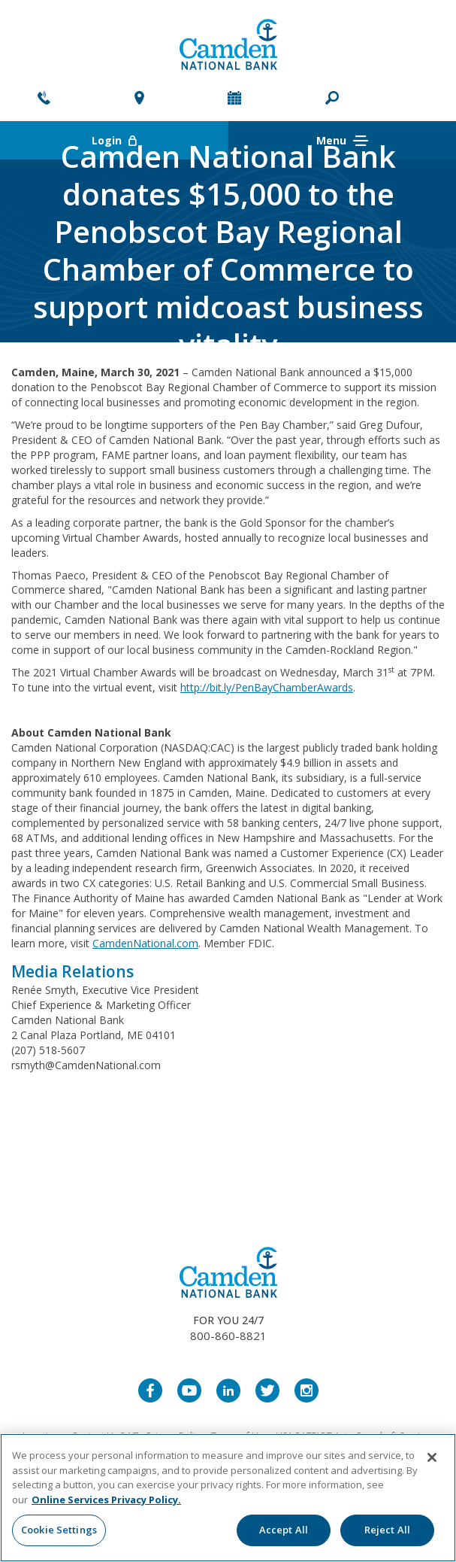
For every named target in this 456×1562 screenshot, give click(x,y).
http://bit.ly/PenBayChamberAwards (266, 687)
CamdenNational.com (145, 943)
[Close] (431, 1457)
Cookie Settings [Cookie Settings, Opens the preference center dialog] (59, 1529)
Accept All (283, 1529)
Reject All (387, 1529)
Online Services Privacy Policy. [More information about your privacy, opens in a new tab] (106, 1499)
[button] (332, 99)
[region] (228, 1497)
